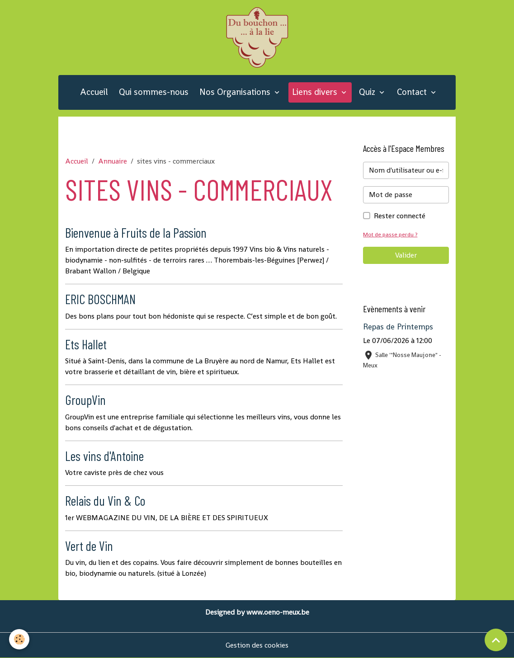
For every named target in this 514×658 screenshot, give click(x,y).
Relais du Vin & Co (105, 500)
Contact (413, 92)
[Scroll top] (496, 640)
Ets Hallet (86, 344)
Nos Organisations (236, 92)
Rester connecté (399, 216)
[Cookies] (19, 639)
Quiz (368, 92)
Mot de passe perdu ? (390, 234)
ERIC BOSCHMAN (100, 299)
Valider (406, 255)
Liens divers (316, 92)
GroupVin (85, 400)
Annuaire (112, 161)
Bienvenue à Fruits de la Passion (136, 232)
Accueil (94, 92)
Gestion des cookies (257, 645)
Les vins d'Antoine (104, 456)
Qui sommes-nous (154, 92)
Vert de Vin (89, 546)
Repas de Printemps (398, 327)
